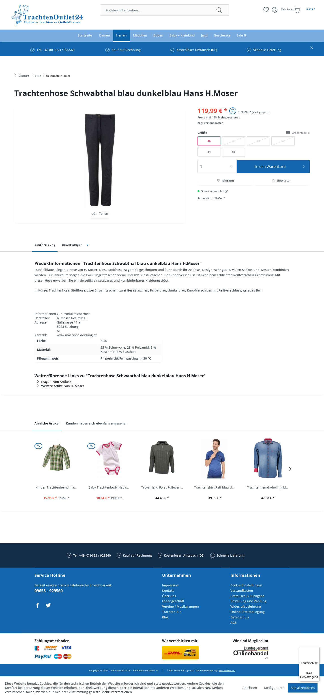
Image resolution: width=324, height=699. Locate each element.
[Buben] (158, 35)
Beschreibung (44, 244)
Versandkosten (213, 123)
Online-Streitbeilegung (247, 612)
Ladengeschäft (173, 601)
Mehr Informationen (116, 692)
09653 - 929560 (48, 590)
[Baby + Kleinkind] (182, 35)
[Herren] (121, 35)
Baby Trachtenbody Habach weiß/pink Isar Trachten (110, 487)
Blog (165, 617)
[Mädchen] (140, 35)
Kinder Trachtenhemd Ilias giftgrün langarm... (57, 487)
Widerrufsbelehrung (245, 606)
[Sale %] (242, 35)
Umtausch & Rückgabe (247, 596)
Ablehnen (249, 688)
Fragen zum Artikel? (52, 382)
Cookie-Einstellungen (246, 585)
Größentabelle (298, 133)
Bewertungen (76, 244)
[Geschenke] (222, 35)
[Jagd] (204, 35)
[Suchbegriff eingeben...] (165, 10)
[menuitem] (165, 10)
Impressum (170, 585)
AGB (233, 622)
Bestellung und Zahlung (248, 601)
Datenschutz (239, 617)
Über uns (169, 596)
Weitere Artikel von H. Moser (59, 386)
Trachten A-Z (171, 612)
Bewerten (282, 180)
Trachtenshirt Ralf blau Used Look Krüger (216, 487)
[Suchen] (219, 10)
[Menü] (317, 649)
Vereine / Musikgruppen (180, 606)
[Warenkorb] (305, 9)
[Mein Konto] (283, 9)
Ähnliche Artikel (46, 423)
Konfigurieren (274, 688)
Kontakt (168, 590)
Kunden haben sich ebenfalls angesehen (96, 423)
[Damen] (104, 35)
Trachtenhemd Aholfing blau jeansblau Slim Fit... (269, 487)
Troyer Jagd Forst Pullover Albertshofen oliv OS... (163, 487)
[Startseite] (85, 35)
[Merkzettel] (266, 9)
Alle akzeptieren (303, 688)
